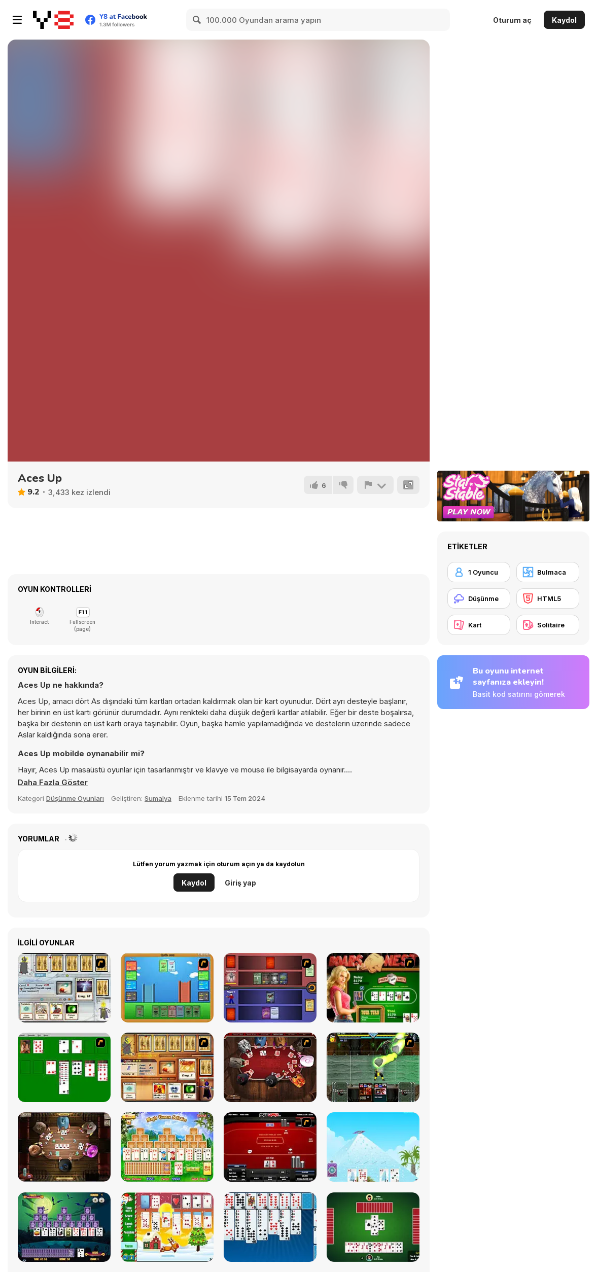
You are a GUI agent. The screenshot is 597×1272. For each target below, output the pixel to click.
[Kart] (478, 625)
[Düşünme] (478, 598)
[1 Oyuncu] (478, 572)
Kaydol (564, 20)
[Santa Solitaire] (167, 1227)
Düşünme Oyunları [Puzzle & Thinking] (75, 798)
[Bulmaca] (547, 572)
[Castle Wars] (167, 987)
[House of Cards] (373, 1147)
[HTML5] (547, 598)
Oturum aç (512, 20)
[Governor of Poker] (270, 1067)
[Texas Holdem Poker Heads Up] (270, 1147)
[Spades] (373, 1227)
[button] (53, 782)
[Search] (197, 20)
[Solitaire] (64, 1067)
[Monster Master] (270, 987)
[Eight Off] (270, 1227)
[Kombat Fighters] (373, 1067)
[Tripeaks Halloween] (64, 1227)
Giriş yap (240, 882)
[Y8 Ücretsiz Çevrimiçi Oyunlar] (53, 20)
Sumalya (158, 798)
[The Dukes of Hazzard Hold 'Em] (373, 987)
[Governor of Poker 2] (64, 1147)
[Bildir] (375, 485)
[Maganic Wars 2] (167, 1067)
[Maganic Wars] (64, 987)
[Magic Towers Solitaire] (167, 1147)
